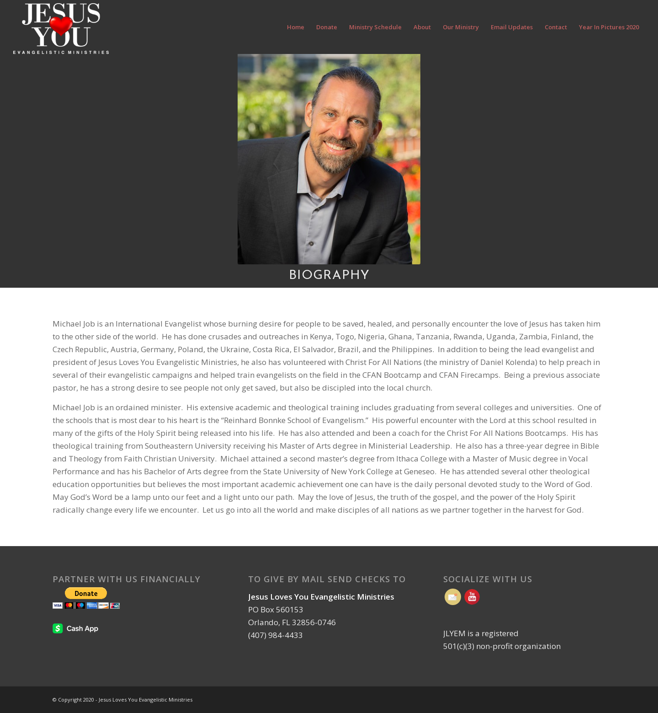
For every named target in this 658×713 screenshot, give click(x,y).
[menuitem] (295, 27)
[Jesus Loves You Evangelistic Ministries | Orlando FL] (61, 27)
